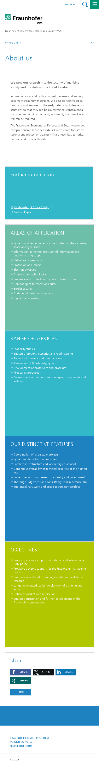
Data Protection (21, 746)
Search (85, 4)
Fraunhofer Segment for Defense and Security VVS (33, 31)
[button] (20, 672)
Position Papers (23, 212)
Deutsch (69, 4)
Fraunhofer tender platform (29, 738)
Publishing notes (21, 742)
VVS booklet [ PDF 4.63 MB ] (31, 207)
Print (21, 691)
